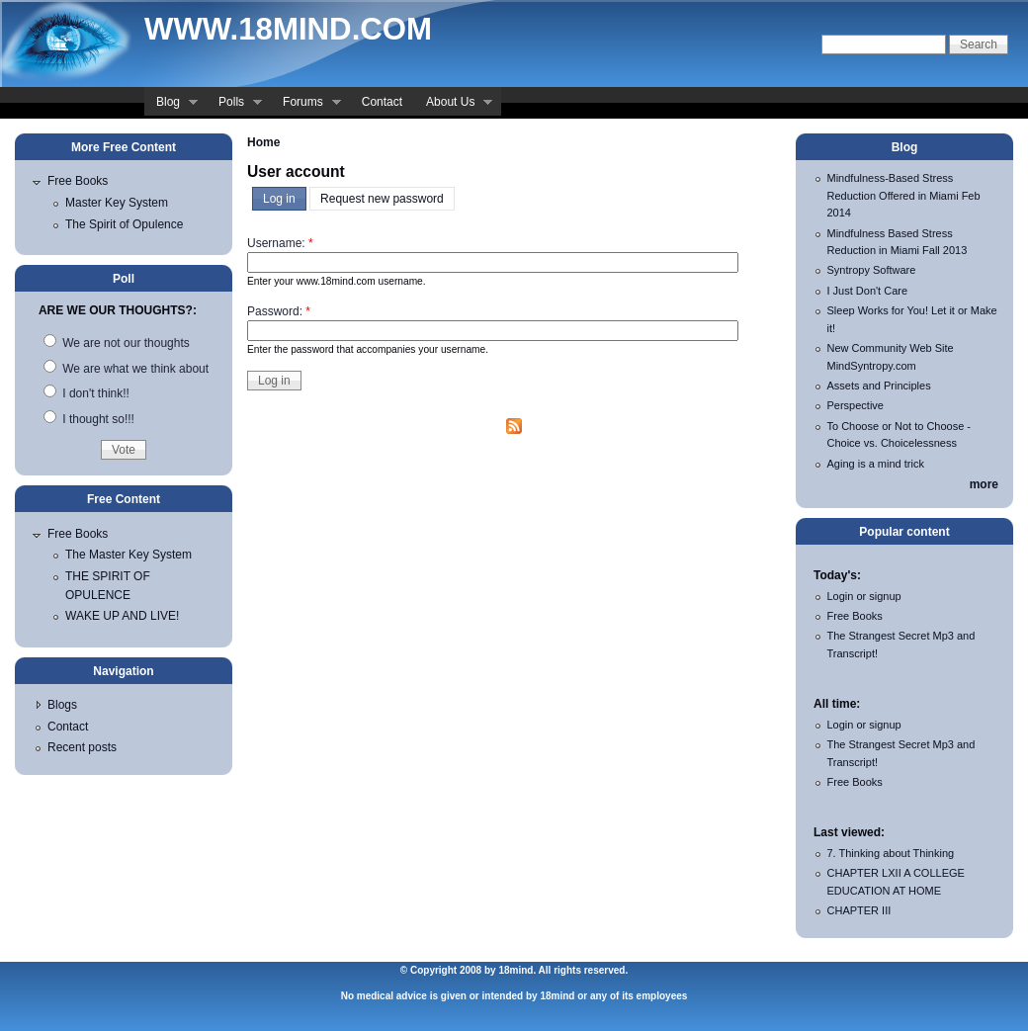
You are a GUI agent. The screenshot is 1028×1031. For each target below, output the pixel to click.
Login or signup (864, 596)
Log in (279, 199)
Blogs (62, 705)
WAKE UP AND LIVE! (122, 616)
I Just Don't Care (867, 291)
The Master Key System (128, 554)
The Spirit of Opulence (124, 224)
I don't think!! (86, 393)
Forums (306, 104)
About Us (453, 104)
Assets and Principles (879, 385)
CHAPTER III (859, 910)
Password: (278, 311)
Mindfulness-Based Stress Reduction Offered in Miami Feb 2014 (904, 195)
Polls (234, 104)
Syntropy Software (871, 270)
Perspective (855, 405)
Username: (280, 243)
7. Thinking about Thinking (891, 853)
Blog (171, 104)
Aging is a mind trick (875, 464)
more (984, 484)
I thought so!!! (88, 419)
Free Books (77, 181)
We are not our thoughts (116, 343)
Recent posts (82, 747)
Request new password (382, 199)
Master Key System (116, 203)
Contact (382, 102)
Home (263, 142)
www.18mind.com (288, 29)
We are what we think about (126, 369)
